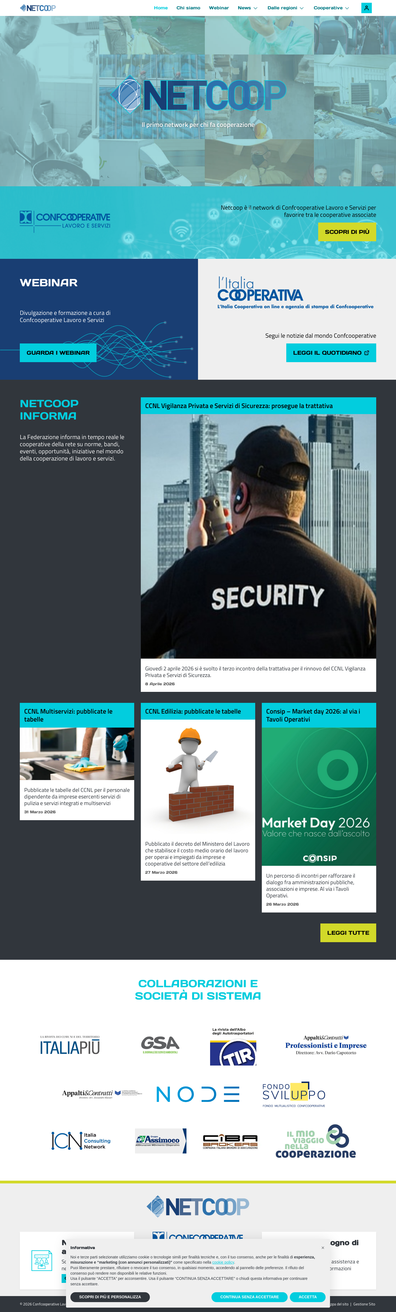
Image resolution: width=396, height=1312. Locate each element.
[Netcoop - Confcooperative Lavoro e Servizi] (50, 8)
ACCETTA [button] (308, 1297)
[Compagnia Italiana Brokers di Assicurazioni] (230, 1141)
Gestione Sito (364, 1304)
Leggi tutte (348, 932)
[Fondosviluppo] (294, 1094)
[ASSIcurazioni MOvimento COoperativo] (160, 1140)
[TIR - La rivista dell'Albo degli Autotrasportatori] (233, 1045)
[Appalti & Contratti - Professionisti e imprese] (326, 1045)
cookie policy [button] (223, 1262)
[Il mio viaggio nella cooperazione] (315, 1141)
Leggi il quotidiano (331, 352)
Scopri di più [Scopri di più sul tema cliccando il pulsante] (347, 231)
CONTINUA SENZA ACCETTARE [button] (249, 1297)
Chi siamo (188, 7)
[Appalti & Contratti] (102, 1094)
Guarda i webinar (58, 352)
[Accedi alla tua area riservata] (366, 8)
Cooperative (328, 7)
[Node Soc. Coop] (198, 1094)
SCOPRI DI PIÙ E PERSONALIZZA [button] (110, 1297)
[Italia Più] (70, 1045)
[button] (322, 1247)
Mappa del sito (336, 1304)
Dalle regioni (282, 7)
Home (161, 7)
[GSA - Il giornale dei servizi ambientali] (153, 1045)
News (244, 7)
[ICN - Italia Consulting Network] (80, 1140)
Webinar (219, 7)
